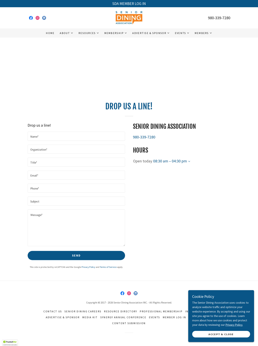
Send (76, 255)
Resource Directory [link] (120, 311)
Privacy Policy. (234, 325)
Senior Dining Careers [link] (82, 311)
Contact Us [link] (52, 311)
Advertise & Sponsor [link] (63, 317)
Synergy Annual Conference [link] (123, 317)
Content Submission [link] (129, 323)
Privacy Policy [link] (88, 267)
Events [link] (154, 317)
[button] (66, 33)
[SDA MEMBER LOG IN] (129, 4)
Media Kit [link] (90, 317)
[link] (31, 18)
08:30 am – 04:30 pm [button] (170, 161)
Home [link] (50, 33)
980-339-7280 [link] (219, 17)
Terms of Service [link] (108, 267)
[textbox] (76, 136)
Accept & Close (221, 334)
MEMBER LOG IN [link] (174, 317)
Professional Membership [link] (161, 311)
